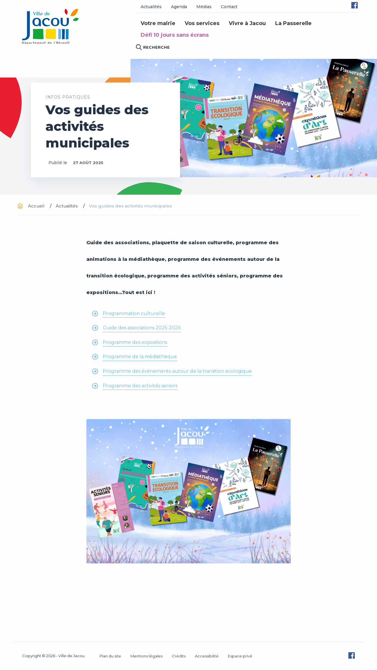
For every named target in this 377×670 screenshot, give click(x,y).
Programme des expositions (135, 342)
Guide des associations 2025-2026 (142, 327)
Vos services (202, 23)
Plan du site (110, 656)
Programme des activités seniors (140, 385)
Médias (204, 6)
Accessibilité (207, 656)
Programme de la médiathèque (140, 356)
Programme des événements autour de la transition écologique (177, 371)
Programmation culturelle (134, 313)
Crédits (179, 656)
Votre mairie (158, 23)
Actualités (151, 6)
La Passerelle (293, 23)
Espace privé (240, 656)
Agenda (179, 6)
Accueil (32, 206)
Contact (229, 6)
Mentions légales (146, 656)
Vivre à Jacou (247, 23)
